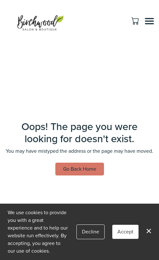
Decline (90, 231)
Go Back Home (79, 169)
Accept (125, 231)
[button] (136, 20)
